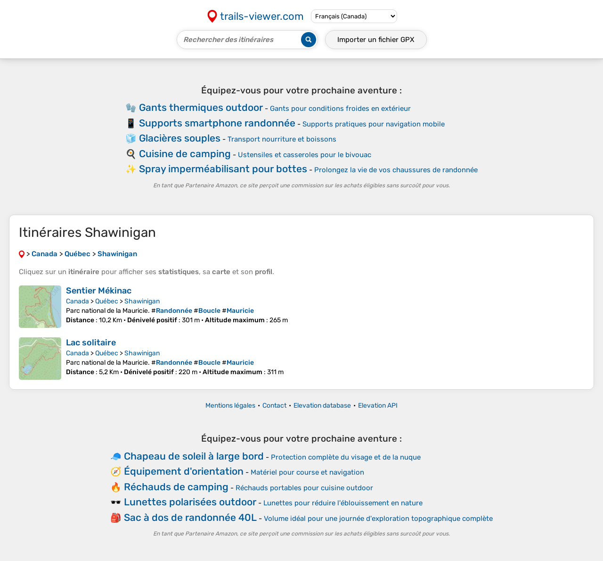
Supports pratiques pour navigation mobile (373, 124)
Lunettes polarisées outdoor (190, 502)
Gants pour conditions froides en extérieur (340, 108)
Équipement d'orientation (184, 471)
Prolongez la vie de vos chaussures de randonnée (396, 170)
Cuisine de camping (185, 153)
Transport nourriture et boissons (282, 139)
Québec (106, 301)
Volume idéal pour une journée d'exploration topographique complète (378, 518)
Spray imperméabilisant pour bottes (223, 169)
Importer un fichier (376, 39)
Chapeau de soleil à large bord (194, 456)
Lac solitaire (91, 342)
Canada (77, 301)
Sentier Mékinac (98, 290)
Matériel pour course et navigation (307, 472)
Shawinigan (142, 301)
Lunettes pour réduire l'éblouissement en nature (343, 503)
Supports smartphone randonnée (217, 123)
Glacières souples (179, 138)
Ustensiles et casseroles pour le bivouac (304, 155)
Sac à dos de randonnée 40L (190, 517)
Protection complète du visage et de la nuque (346, 457)
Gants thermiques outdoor (201, 107)
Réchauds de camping (176, 487)
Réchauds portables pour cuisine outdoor (304, 488)
